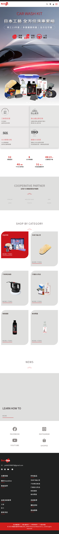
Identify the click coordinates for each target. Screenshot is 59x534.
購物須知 (34, 505)
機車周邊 (34, 494)
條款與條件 (34, 525)
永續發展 (4, 476)
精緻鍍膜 (34, 491)
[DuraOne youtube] (8, 469)
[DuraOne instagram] (5, 469)
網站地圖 (43, 525)
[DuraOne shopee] (12, 469)
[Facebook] (15, 431)
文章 (2, 504)
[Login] (53, 4)
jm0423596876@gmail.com (13, 465)
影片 (2, 508)
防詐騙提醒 (16, 525)
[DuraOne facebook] (2, 469)
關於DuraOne (6, 481)
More (4, 416)
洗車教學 (34, 500)
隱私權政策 (25, 525)
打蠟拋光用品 (35, 487)
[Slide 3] (29, 102)
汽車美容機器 (35, 484)
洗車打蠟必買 (35, 480)
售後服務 (34, 510)
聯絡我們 (4, 486)
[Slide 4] (32, 102)
